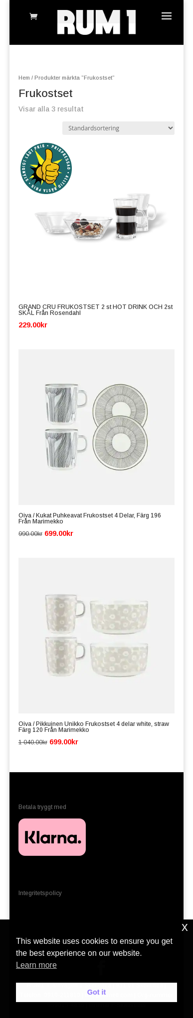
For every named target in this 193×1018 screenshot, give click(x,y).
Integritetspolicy (40, 893)
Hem (24, 78)
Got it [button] (96, 992)
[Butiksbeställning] (118, 128)
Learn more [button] (36, 965)
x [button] (185, 926)
